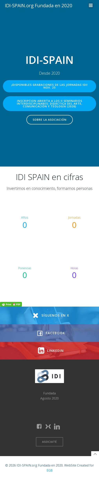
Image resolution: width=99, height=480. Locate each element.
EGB (50, 470)
